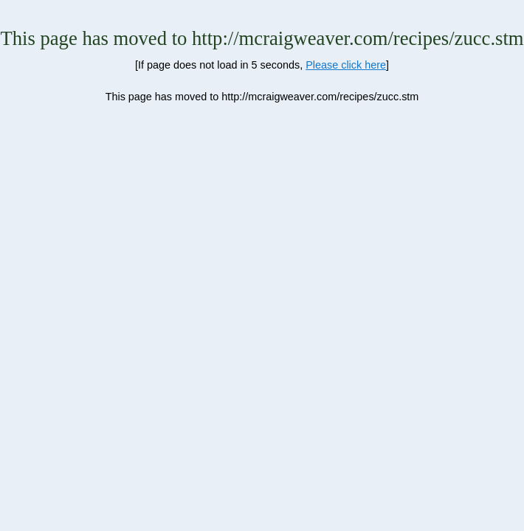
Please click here (346, 65)
